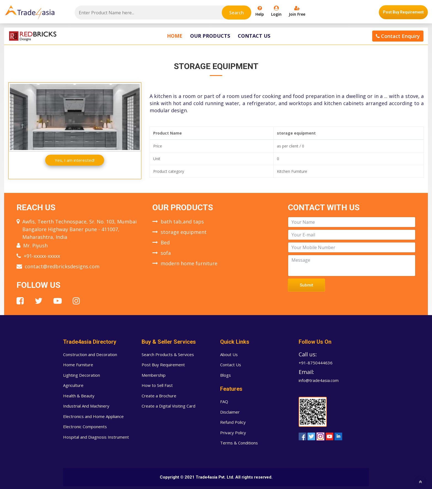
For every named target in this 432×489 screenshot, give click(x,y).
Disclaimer (230, 412)
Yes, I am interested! (74, 160)
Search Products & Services (168, 354)
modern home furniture (189, 263)
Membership (154, 375)
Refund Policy (233, 422)
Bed (165, 242)
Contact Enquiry (398, 36)
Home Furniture (78, 364)
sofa (166, 253)
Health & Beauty (78, 395)
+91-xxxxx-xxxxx (42, 256)
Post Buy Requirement (403, 12)
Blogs (225, 375)
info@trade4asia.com (319, 380)
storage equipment (184, 232)
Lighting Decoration (81, 375)
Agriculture (73, 385)
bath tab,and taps (182, 221)
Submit (306, 285)
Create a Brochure (159, 395)
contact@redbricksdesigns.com (62, 266)
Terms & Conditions (239, 443)
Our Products (210, 35)
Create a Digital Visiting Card (168, 406)
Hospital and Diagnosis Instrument (96, 437)
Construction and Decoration (90, 354)
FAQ (224, 401)
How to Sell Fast (157, 385)
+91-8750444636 (316, 362)
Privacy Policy (233, 432)
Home (174, 35)
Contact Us (254, 35)
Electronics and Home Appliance (93, 416)
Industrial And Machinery (86, 406)
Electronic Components (85, 426)
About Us (229, 354)
